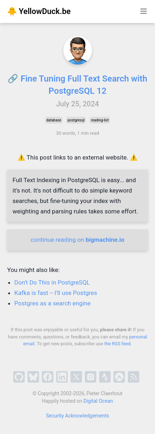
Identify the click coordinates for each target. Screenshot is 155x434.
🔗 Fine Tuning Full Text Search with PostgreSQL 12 (77, 85)
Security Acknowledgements (77, 416)
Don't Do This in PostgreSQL (52, 282)
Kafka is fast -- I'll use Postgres (55, 292)
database (54, 120)
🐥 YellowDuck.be (39, 11)
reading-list (99, 120)
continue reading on (78, 239)
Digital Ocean (98, 401)
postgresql (76, 120)
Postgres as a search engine (52, 303)
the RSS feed (117, 343)
